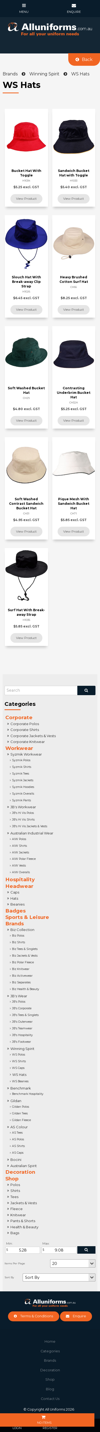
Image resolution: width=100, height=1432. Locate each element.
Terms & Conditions (36, 1316)
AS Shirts (18, 1146)
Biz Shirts (18, 942)
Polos (15, 1185)
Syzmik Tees (20, 773)
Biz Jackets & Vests (25, 955)
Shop (12, 1179)
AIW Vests (19, 865)
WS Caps (18, 1068)
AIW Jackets (20, 852)
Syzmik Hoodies (23, 787)
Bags (14, 1233)
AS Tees (17, 1132)
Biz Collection (22, 929)
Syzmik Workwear (26, 754)
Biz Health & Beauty (25, 989)
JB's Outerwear (22, 1021)
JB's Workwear (23, 807)
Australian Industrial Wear (31, 833)
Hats (14, 898)
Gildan (15, 1101)
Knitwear (18, 1215)
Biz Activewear (22, 975)
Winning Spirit (22, 1048)
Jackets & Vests (23, 1203)
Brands (14, 924)
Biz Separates (21, 982)
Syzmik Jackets (22, 780)
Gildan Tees (20, 1113)
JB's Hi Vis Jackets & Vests (29, 826)
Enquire (79, 1316)
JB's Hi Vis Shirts (23, 819)
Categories (50, 1351)
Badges (15, 911)
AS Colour (19, 1127)
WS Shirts (19, 1061)
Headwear (19, 886)
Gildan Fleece (21, 1120)
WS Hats (19, 1075)
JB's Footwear (21, 1042)
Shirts (15, 1190)
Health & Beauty (24, 1227)
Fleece (16, 1209)
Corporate (19, 717)
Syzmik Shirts (21, 767)
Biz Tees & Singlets (25, 949)
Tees (14, 1197)
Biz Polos (18, 935)
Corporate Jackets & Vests (33, 736)
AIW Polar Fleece (24, 859)
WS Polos (18, 1054)
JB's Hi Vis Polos (23, 813)
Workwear (19, 748)
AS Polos (18, 1139)
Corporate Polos (24, 724)
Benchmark (20, 1088)
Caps (14, 892)
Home (50, 1341)
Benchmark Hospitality (27, 1094)
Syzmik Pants (21, 800)
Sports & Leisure (27, 917)
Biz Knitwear (20, 969)
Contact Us (50, 1399)
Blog (50, 1389)
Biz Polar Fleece (23, 962)
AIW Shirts (19, 846)
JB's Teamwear (22, 1028)
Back (87, 59)
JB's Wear (18, 996)
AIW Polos (19, 839)
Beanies (17, 904)
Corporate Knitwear (27, 742)
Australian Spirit (23, 1166)
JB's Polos (18, 1001)
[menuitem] (50, 1341)
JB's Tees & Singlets (25, 1015)
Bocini (15, 1159)
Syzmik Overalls (23, 793)
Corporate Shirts (24, 729)
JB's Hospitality (22, 1035)
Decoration (20, 1172)
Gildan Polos (20, 1106)
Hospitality (20, 879)
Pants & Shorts (22, 1221)
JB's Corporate (21, 1008)
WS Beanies (20, 1081)
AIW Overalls (21, 872)
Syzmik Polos (21, 760)
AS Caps (17, 1152)
